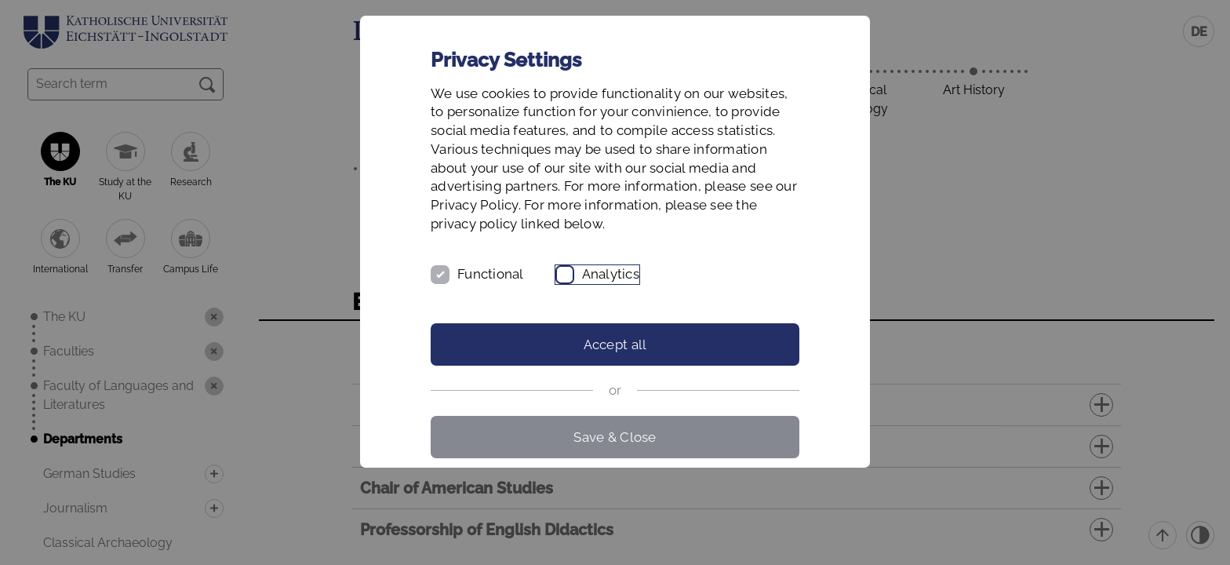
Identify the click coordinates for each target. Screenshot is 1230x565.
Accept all (615, 344)
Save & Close (614, 437)
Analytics (610, 274)
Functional (490, 274)
